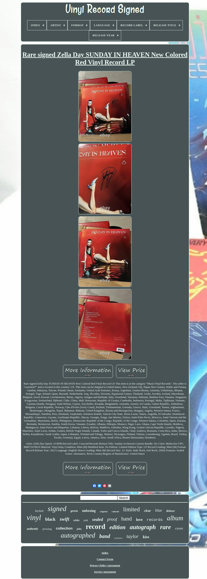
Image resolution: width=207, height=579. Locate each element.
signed (57, 508)
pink (86, 520)
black (50, 519)
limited (131, 509)
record (95, 526)
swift (64, 519)
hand (126, 519)
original (103, 511)
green (74, 510)
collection (64, 528)
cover (179, 528)
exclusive (118, 538)
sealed (97, 519)
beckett (39, 510)
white (76, 520)
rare (165, 526)
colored (115, 511)
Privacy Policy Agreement (105, 565)
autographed (78, 535)
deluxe (170, 510)
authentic (32, 528)
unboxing (89, 510)
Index (105, 552)
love (139, 520)
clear (147, 510)
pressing (47, 528)
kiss (146, 537)
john (79, 528)
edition (117, 527)
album (175, 518)
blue (158, 510)
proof (112, 519)
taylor (132, 536)
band (104, 536)
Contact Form (105, 559)
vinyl (34, 518)
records (155, 520)
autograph (143, 527)
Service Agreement (105, 571)
